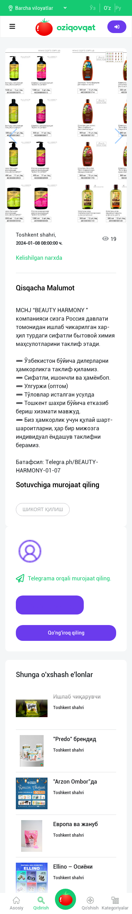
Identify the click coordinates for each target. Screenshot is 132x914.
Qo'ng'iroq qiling (66, 633)
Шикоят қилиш (43, 509)
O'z (107, 8)
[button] (114, 57)
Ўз (93, 8)
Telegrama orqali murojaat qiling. (63, 578)
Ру (118, 8)
